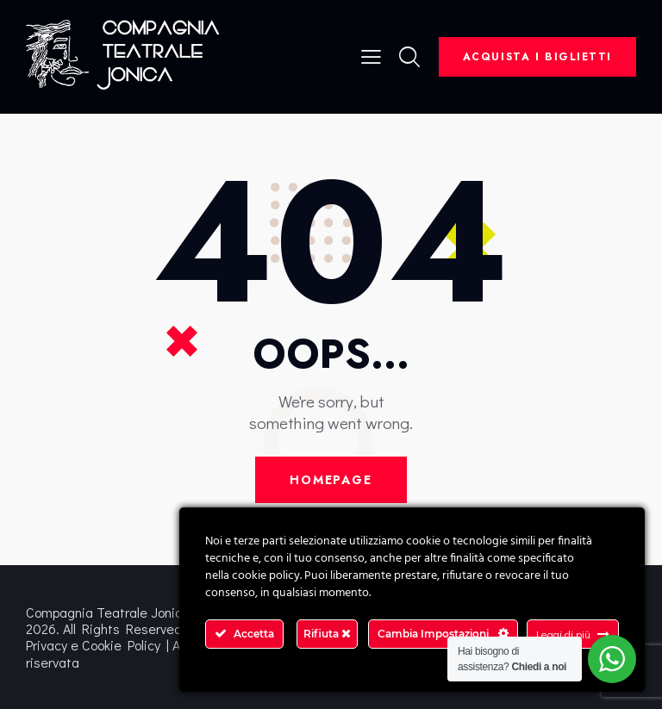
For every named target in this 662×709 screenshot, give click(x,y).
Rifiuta (327, 633)
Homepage (331, 479)
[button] (371, 54)
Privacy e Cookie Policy (93, 645)
